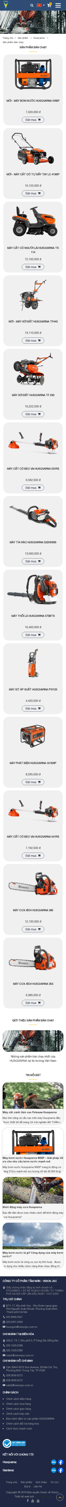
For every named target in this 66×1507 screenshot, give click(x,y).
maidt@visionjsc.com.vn (19, 1355)
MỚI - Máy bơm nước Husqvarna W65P (33, 100)
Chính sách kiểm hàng (18, 1398)
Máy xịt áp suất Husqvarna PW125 (33, 689)
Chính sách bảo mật (17, 1413)
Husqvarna (41, 38)
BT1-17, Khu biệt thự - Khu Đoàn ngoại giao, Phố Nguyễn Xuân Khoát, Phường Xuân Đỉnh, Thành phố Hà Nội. (32, 1308)
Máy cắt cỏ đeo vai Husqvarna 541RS (33, 836)
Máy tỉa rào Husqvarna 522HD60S (33, 542)
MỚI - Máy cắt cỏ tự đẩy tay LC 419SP (33, 174)
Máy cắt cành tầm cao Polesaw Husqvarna (30, 1112)
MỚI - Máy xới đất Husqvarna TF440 (33, 321)
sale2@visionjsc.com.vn (19, 1385)
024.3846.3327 (14, 1317)
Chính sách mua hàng (18, 1403)
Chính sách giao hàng (18, 1408)
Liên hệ (38, 1486)
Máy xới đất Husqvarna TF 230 (33, 395)
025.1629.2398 (14, 1345)
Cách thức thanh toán (19, 1428)
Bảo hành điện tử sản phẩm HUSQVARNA (30, 1418)
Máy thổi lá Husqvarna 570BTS (33, 615)
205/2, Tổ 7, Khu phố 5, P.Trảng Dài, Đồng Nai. (32, 1340)
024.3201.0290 (14, 1322)
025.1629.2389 (14, 1350)
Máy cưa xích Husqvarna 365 (33, 910)
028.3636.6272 (14, 1375)
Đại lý (27, 1486)
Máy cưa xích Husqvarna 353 (33, 983)
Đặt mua (33, 119)
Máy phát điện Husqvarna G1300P (33, 763)
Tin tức (54, 1482)
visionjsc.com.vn (28, 1327)
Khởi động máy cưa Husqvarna (22, 1207)
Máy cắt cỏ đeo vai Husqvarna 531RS (33, 468)
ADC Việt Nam (43, 1496)
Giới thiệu (41, 1482)
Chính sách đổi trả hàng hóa (22, 1423)
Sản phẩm (25, 38)
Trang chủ (8, 38)
